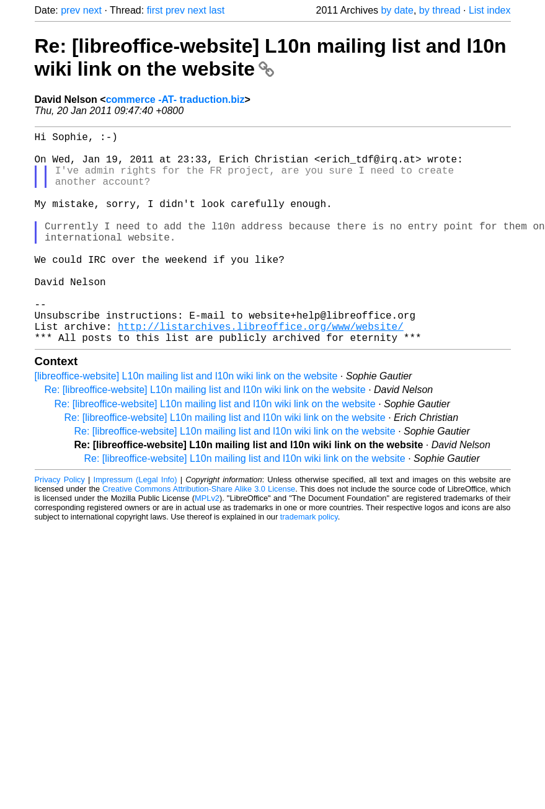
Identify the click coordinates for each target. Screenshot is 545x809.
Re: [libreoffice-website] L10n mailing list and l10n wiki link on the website (271, 57)
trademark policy (309, 563)
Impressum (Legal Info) (135, 526)
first (155, 10)
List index (490, 10)
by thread (440, 10)
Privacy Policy (60, 526)
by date (397, 10)
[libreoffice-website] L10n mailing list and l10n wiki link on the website (186, 423)
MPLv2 (207, 545)
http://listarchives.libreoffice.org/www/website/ (261, 371)
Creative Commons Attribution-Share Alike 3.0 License (198, 536)
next (92, 10)
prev (70, 10)
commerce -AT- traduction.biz (175, 99)
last (216, 10)
